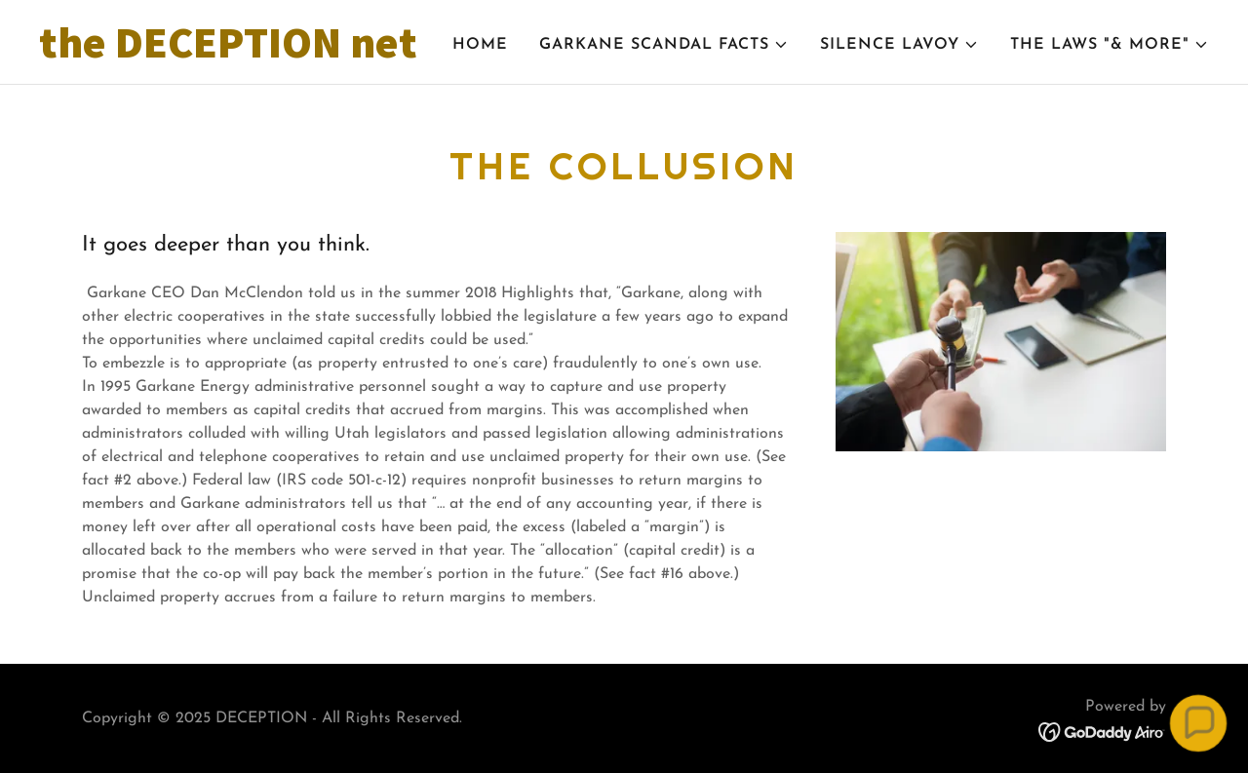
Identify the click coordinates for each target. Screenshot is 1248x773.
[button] (664, 45)
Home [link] (480, 45)
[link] (243, 53)
